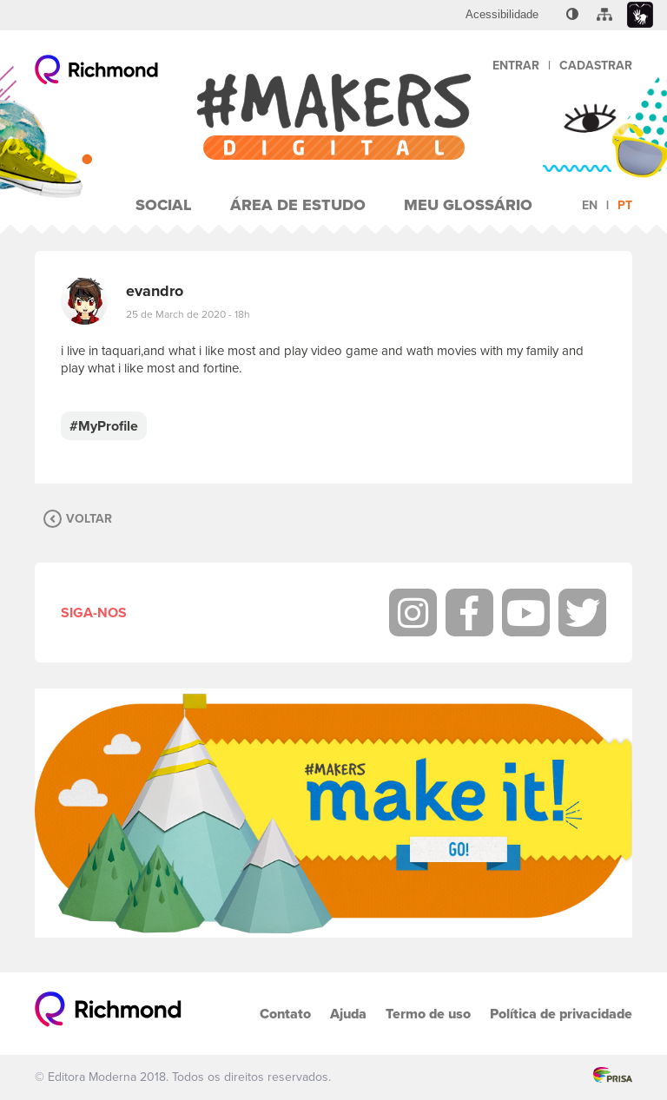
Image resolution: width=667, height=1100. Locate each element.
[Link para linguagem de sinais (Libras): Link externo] (640, 15)
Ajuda (348, 1014)
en (590, 205)
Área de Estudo (298, 205)
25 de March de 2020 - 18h (188, 314)
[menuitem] (502, 15)
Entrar (515, 65)
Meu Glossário (468, 205)
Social (163, 205)
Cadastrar (595, 65)
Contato (285, 1014)
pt (624, 205)
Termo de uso (428, 1014)
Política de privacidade (561, 1014)
